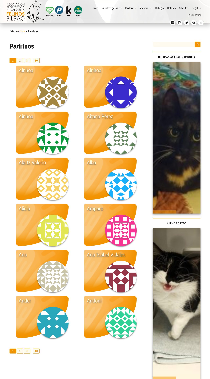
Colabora (143, 8)
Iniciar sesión (194, 15)
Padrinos (130, 8)
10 (36, 60)
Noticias (171, 8)
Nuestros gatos (110, 8)
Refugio (159, 8)
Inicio (95, 8)
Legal (195, 8)
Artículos (183, 8)
